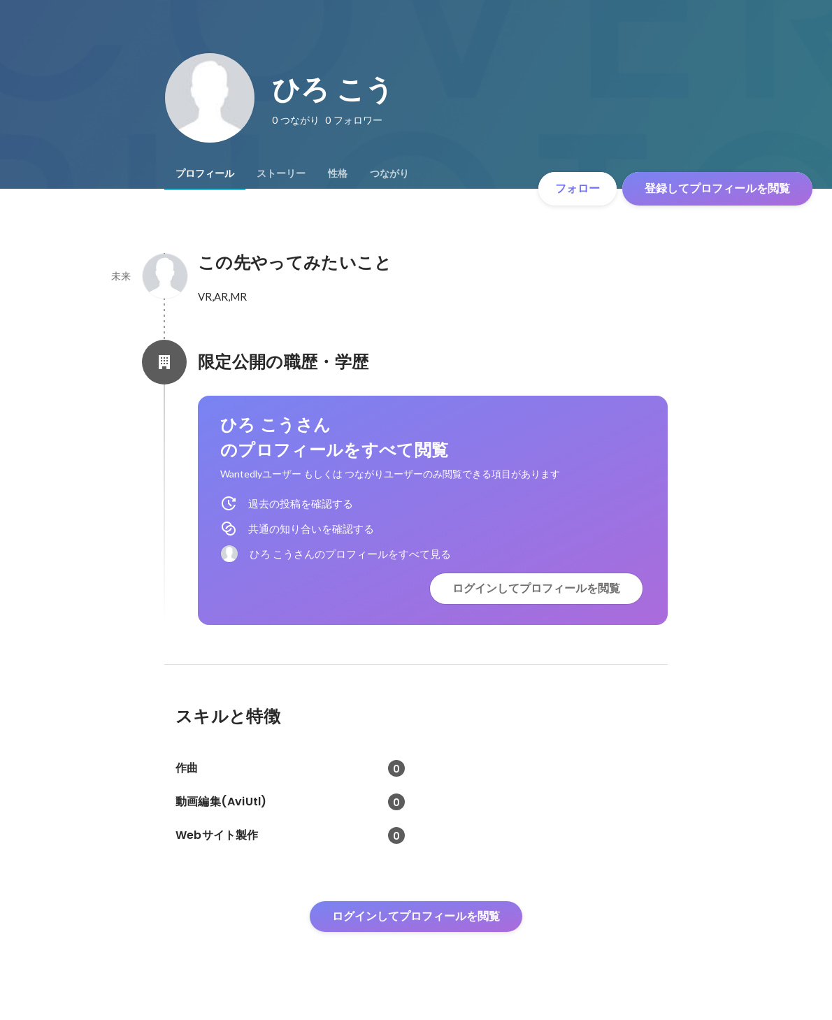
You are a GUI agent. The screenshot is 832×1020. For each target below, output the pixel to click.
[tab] (204, 173)
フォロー (577, 188)
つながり (389, 173)
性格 (337, 173)
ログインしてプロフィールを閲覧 (536, 588)
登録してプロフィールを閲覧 (717, 188)
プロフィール (204, 173)
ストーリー (281, 173)
